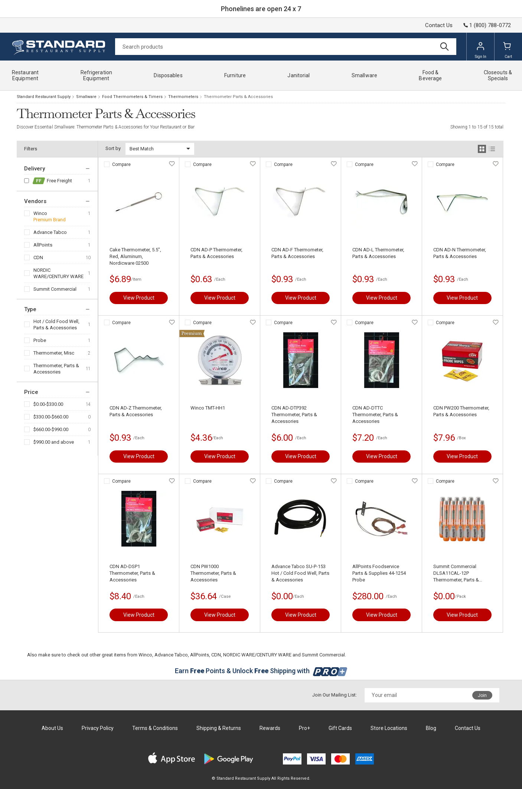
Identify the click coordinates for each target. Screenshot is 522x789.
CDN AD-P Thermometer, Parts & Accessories (216, 253)
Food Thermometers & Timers (132, 96)
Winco (40, 213)
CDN (38, 257)
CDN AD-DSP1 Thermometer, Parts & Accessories (132, 573)
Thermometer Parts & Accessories (238, 96)
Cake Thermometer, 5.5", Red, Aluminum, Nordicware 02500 (135, 256)
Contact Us (439, 25)
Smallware (86, 96)
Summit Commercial (54, 289)
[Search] (285, 46)
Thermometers (183, 96)
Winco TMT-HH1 (207, 408)
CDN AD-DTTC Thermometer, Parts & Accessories (375, 414)
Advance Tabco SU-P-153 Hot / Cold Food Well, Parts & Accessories (300, 573)
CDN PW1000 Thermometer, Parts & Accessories (213, 573)
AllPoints (42, 245)
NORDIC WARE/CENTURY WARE (58, 273)
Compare (121, 164)
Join (482, 695)
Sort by (113, 148)
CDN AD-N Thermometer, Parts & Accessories (459, 253)
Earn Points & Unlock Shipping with (261, 671)
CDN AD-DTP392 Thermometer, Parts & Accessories (294, 414)
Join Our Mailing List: (334, 695)
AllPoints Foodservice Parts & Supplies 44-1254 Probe (379, 573)
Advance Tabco (50, 232)
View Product (138, 298)
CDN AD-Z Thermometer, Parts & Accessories (136, 411)
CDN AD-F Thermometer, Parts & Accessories (297, 253)
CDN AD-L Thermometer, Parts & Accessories (378, 253)
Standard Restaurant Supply (44, 96)
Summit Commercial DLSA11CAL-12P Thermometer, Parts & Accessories (456, 573)
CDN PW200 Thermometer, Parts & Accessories (461, 411)
